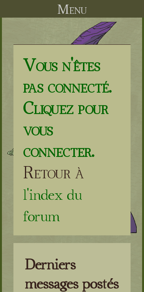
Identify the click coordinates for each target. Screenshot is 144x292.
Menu (72, 9)
